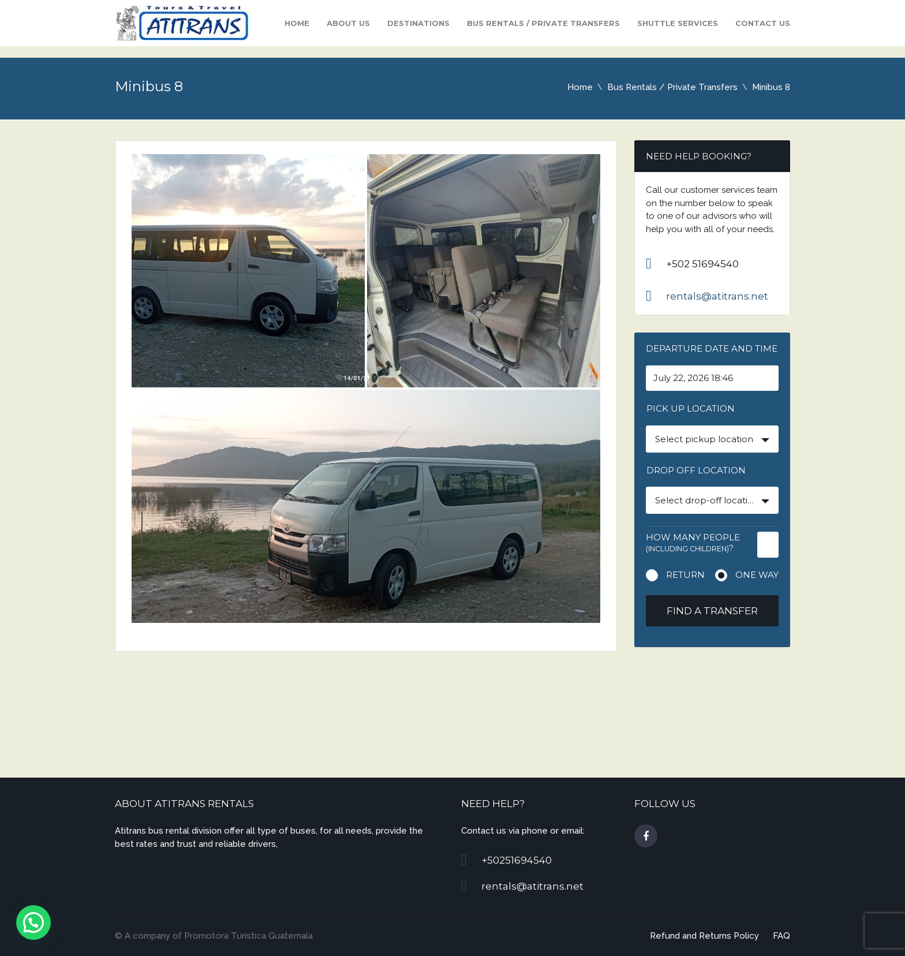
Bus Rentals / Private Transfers (543, 23)
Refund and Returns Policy (704, 936)
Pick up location (690, 408)
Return (685, 574)
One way (757, 574)
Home (297, 23)
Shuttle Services (677, 23)
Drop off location (696, 470)
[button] (33, 922)
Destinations (418, 23)
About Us (348, 23)
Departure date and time (711, 348)
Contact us (762, 23)
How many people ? (693, 543)
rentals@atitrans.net (717, 296)
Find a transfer (712, 611)
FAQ (781, 936)
